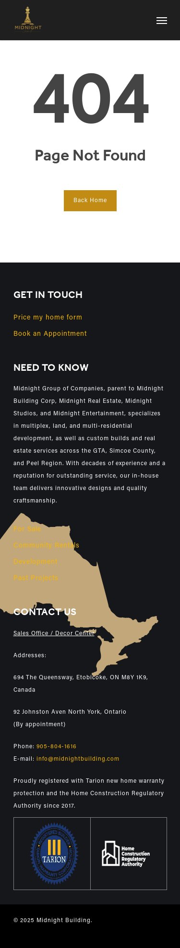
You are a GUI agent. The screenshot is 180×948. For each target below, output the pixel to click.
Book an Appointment (50, 334)
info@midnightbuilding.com (78, 759)
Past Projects (36, 578)
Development (35, 562)
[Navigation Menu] (161, 20)
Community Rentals (46, 546)
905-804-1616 (56, 747)
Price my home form (48, 318)
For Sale (27, 529)
